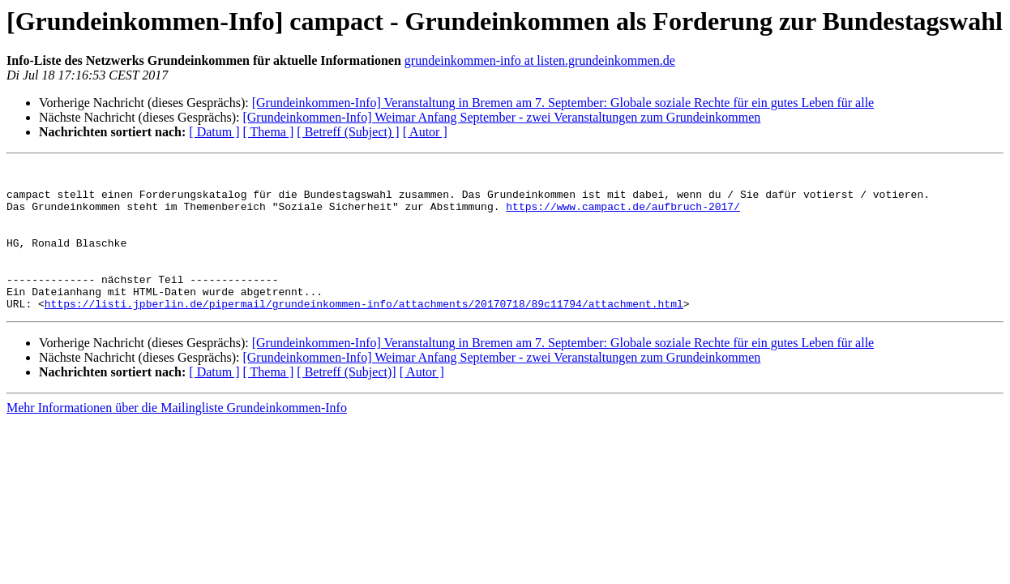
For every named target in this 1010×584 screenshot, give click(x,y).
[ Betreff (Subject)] (346, 401)
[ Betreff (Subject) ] (348, 132)
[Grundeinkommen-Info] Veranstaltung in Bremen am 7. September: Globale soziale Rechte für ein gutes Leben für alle (563, 103)
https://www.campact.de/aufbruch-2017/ (623, 215)
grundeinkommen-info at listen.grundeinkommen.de (539, 60)
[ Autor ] (425, 132)
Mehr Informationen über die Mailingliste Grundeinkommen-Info (176, 437)
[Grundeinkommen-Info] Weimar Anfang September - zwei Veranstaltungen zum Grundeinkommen (501, 117)
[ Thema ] (268, 132)
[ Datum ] (214, 132)
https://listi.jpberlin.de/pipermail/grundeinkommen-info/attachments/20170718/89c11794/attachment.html (364, 332)
